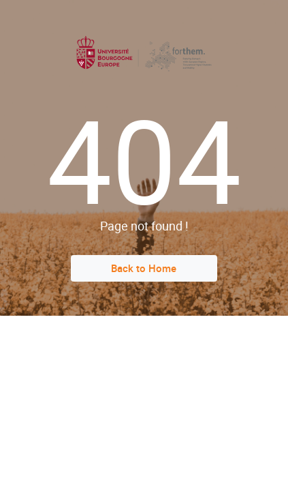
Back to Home (143, 268)
